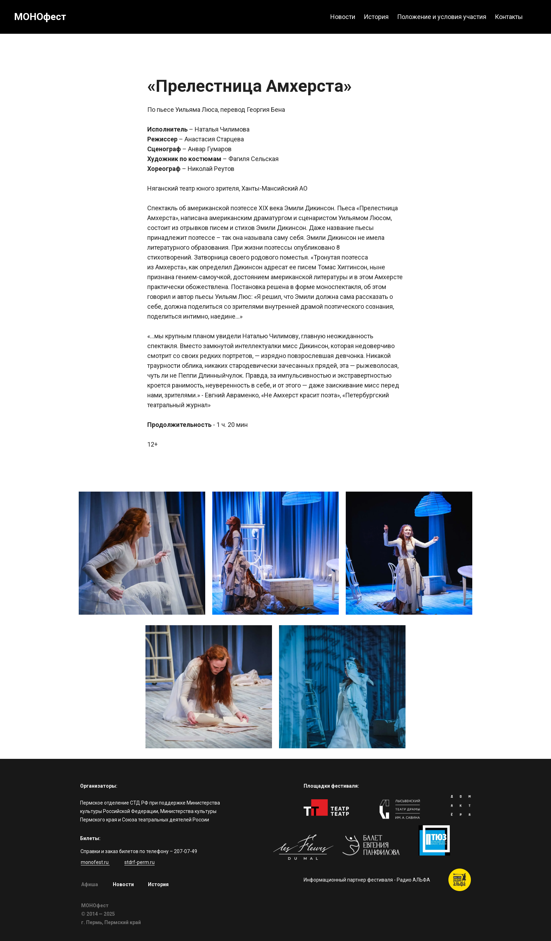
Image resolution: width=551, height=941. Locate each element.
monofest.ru (95, 862)
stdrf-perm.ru (139, 862)
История (158, 884)
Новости (123, 884)
